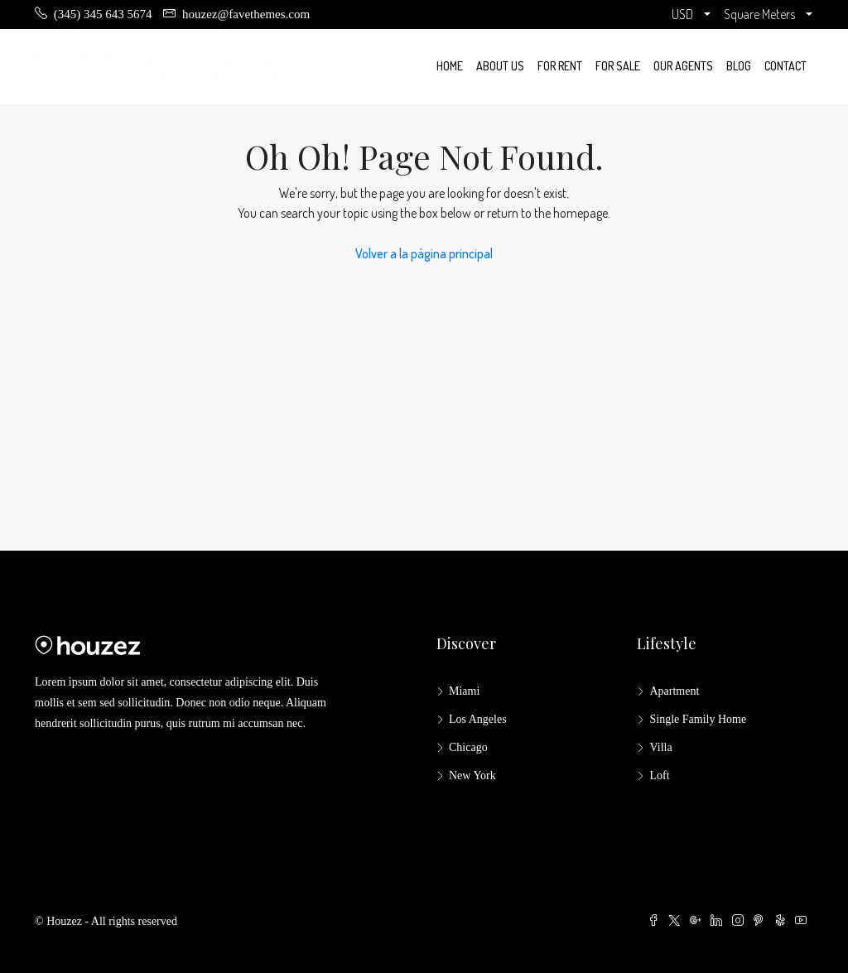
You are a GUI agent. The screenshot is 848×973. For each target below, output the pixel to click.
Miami (464, 691)
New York (472, 775)
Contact (785, 66)
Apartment (674, 691)
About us (500, 66)
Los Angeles (478, 719)
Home (449, 66)
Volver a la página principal (424, 253)
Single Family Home (697, 719)
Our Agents (683, 66)
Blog (738, 66)
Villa (660, 747)
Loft (659, 775)
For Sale (617, 66)
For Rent (559, 66)
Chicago (468, 747)
